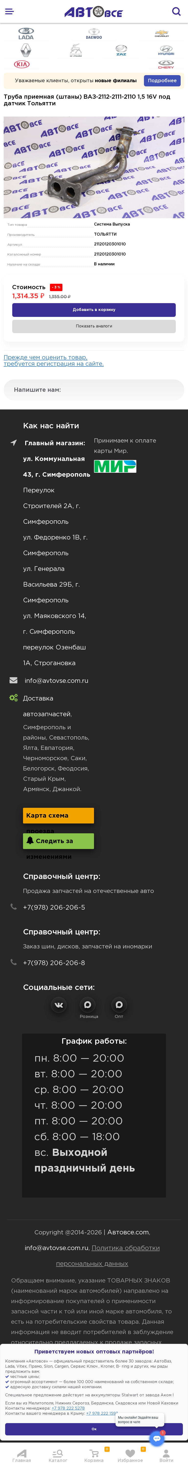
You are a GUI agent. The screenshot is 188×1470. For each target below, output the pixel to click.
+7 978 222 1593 (102, 1414)
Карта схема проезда (47, 818)
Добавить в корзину (94, 310)
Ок (94, 1429)
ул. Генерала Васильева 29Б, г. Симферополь (51, 584)
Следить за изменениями (49, 842)
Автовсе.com (128, 1232)
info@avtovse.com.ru (56, 681)
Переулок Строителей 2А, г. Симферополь (51, 506)
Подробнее (162, 81)
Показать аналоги (94, 326)
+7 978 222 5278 (68, 1408)
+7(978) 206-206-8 (54, 963)
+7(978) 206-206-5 (54, 908)
